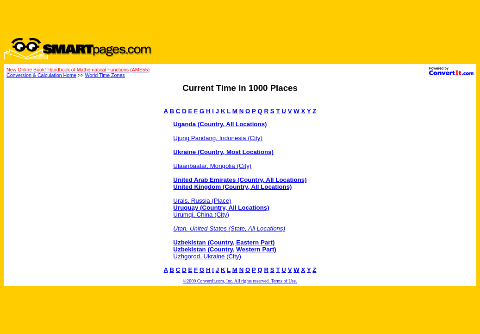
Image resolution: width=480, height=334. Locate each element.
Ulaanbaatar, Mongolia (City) (212, 165)
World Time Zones (105, 75)
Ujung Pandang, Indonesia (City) (217, 138)
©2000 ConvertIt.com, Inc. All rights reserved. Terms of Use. (240, 280)
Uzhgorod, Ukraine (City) (207, 256)
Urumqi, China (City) (201, 214)
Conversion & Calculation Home (41, 75)
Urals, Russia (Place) (202, 200)
